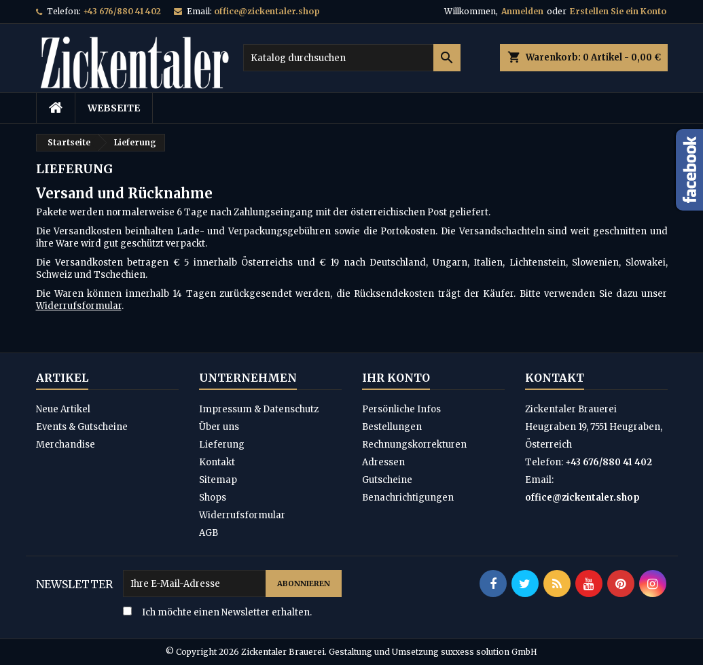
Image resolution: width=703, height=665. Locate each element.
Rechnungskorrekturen (414, 444)
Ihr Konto (396, 377)
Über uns (219, 427)
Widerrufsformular (79, 306)
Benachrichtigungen (408, 497)
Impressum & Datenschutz (259, 409)
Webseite (114, 108)
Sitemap (218, 480)
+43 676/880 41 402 (122, 11)
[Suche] (352, 57)
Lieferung (222, 444)
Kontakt (217, 462)
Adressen (383, 462)
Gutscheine (387, 480)
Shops (212, 497)
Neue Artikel (63, 409)
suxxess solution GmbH (489, 652)
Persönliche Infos (401, 409)
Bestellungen (392, 427)
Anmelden (522, 11)
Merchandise (65, 444)
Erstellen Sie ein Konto (618, 11)
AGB (208, 533)
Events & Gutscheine (82, 427)
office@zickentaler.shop (267, 11)
